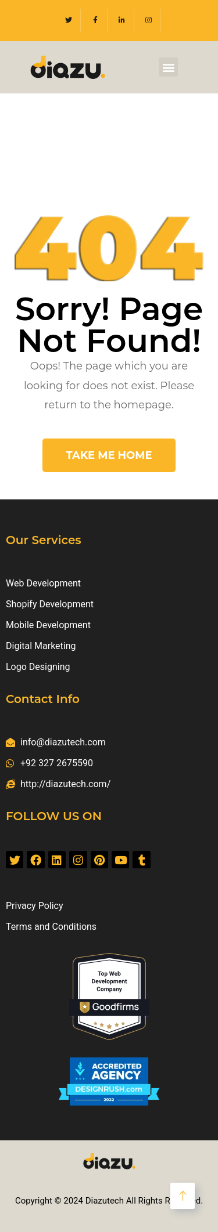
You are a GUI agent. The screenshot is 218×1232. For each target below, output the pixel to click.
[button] (168, 67)
